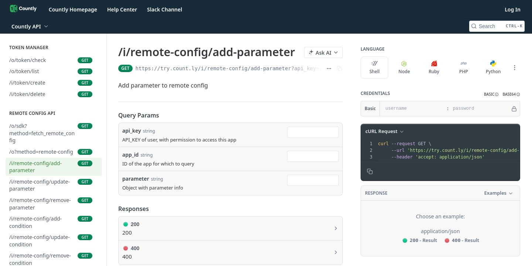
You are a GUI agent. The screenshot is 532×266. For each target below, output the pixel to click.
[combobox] (313, 132)
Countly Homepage (73, 9)
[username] (412, 108)
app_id (130, 154)
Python (493, 68)
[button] (491, 94)
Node (404, 68)
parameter (135, 178)
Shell (374, 68)
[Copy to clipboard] (370, 171)
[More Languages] (514, 67)
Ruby (434, 68)
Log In (513, 9)
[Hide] (514, 108)
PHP (463, 68)
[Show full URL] (329, 68)
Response (376, 193)
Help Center (122, 9)
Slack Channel (164, 9)
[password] (479, 108)
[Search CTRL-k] (497, 26)
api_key (131, 130)
